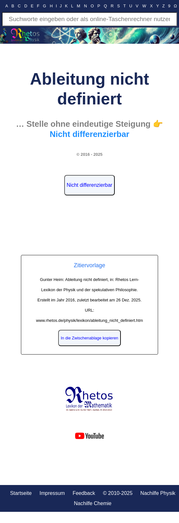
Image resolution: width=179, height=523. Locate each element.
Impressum (52, 493)
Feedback (84, 493)
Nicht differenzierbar (90, 185)
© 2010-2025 (118, 493)
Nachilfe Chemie (92, 503)
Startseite (21, 493)
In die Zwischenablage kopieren (89, 338)
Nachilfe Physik (157, 493)
